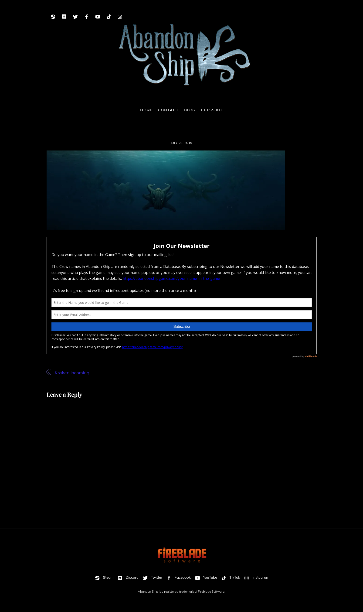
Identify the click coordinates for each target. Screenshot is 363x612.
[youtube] (97, 16)
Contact (168, 110)
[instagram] (120, 16)
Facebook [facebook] (177, 577)
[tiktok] (109, 16)
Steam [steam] (103, 577)
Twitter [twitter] (151, 577)
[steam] (53, 16)
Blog (190, 110)
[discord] (64, 16)
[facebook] (86, 16)
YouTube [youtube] (205, 577)
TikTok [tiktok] (229, 577)
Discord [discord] (127, 577)
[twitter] (75, 16)
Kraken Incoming (72, 373)
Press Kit (212, 110)
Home (146, 110)
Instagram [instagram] (255, 577)
